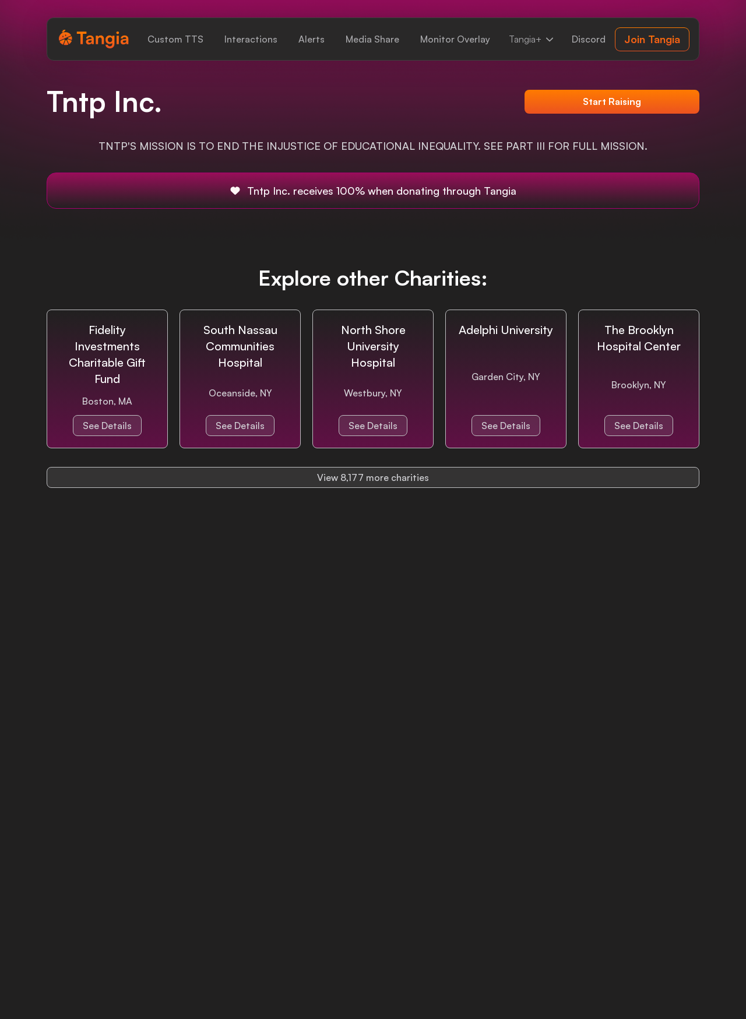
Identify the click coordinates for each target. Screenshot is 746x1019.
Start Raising (612, 101)
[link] (175, 39)
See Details (107, 425)
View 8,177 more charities (373, 477)
